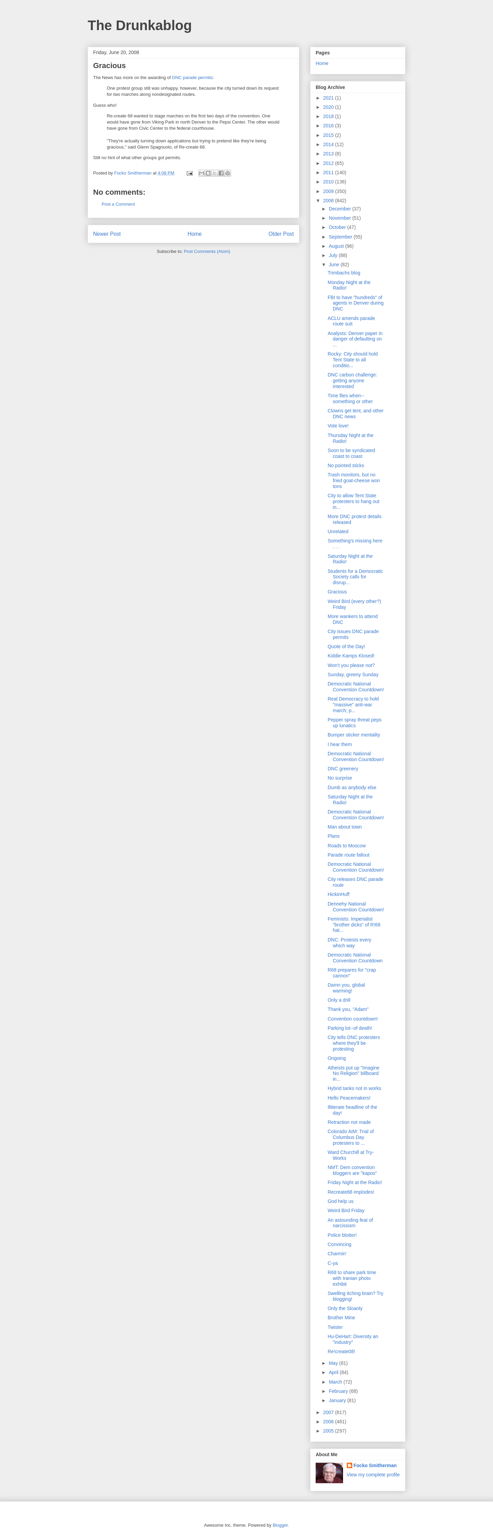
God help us (341, 1201)
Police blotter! (342, 1235)
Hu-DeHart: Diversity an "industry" (353, 1339)
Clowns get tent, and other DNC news (355, 413)
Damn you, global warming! (346, 987)
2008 (329, 200)
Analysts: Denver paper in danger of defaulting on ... (355, 339)
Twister (335, 1327)
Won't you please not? (351, 665)
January (338, 1400)
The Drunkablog (140, 25)
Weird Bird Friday (346, 1210)
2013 (329, 153)
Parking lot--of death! (350, 1028)
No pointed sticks (346, 465)
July (334, 255)
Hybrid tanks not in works (354, 1088)
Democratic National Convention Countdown (355, 957)
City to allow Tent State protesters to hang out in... (353, 501)
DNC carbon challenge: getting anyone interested (352, 380)
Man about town (345, 827)
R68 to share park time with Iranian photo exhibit (352, 1278)
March (336, 1382)
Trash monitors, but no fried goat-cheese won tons (354, 480)
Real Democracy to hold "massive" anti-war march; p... (353, 704)
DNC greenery (343, 768)
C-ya (333, 1263)
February (339, 1391)
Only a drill (339, 1000)
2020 (329, 107)
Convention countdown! (353, 1019)
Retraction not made (349, 1122)
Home (195, 234)
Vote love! (338, 425)
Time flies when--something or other (350, 398)
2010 (329, 181)
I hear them (340, 744)
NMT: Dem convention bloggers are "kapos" (352, 1170)
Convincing (339, 1244)
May (334, 1363)
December (340, 208)
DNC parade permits (192, 77)
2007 (329, 1412)
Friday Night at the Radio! (355, 1182)
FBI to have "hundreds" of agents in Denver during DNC (356, 303)
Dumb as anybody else (352, 787)
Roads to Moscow (347, 845)
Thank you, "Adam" (348, 1009)
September (341, 237)
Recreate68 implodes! (351, 1192)
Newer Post (107, 234)
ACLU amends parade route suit (351, 321)
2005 (329, 1431)
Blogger (280, 1525)
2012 (329, 163)
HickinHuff (339, 894)
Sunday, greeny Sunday (353, 674)
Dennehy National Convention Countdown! (356, 906)
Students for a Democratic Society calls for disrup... (355, 577)
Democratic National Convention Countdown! (356, 686)
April (334, 1372)
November (340, 218)
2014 (329, 144)
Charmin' (337, 1253)
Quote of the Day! (346, 646)
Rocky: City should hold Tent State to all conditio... (353, 359)
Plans (334, 836)
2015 (329, 135)
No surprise (340, 778)
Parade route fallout (348, 855)
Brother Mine (341, 1317)
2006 (329, 1421)
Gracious (337, 591)
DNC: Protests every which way (349, 942)
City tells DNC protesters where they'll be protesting (354, 1043)
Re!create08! (341, 1351)
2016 (329, 125)
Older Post (281, 234)
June (334, 264)
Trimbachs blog (344, 272)
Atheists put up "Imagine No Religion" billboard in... (353, 1073)
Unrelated (338, 531)
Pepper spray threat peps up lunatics (354, 722)
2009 (329, 191)
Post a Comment (118, 204)
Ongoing (337, 1058)
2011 (329, 172)
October (338, 227)
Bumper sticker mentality (354, 735)
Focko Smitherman (375, 1465)
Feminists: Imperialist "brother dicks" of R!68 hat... (354, 924)
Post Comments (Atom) (207, 251)
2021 (329, 98)
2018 (329, 116)
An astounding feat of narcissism (350, 1223)
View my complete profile (373, 1474)
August (337, 246)
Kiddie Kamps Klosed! (351, 655)
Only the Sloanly (345, 1308)
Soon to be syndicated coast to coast (351, 453)
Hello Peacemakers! (349, 1098)
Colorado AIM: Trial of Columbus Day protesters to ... (351, 1137)
